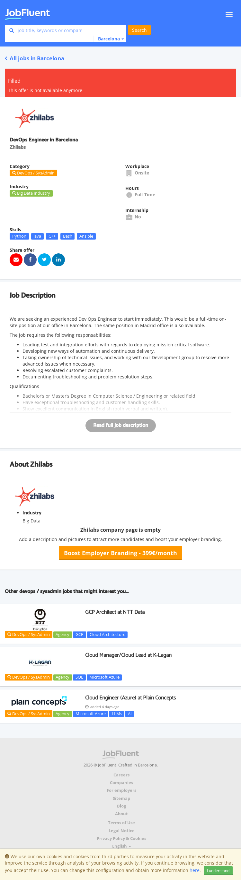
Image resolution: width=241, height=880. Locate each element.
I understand (218, 870)
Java (37, 236)
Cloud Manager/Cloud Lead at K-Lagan (128, 655)
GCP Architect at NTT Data (115, 612)
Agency (62, 634)
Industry (31, 513)
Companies (121, 782)
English (121, 846)
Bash (67, 236)
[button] (108, 39)
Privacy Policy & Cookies (121, 838)
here (195, 870)
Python (19, 236)
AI (130, 713)
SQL (79, 677)
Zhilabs (41, 464)
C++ (52, 236)
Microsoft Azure (104, 677)
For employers (121, 790)
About (121, 814)
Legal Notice (122, 830)
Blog (121, 806)
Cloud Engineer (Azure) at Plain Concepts (130, 697)
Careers (121, 775)
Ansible (86, 236)
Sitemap (121, 798)
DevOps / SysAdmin (28, 634)
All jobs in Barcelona (34, 58)
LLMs (117, 713)
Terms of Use (121, 822)
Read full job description (120, 425)
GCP (80, 634)
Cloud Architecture (107, 634)
